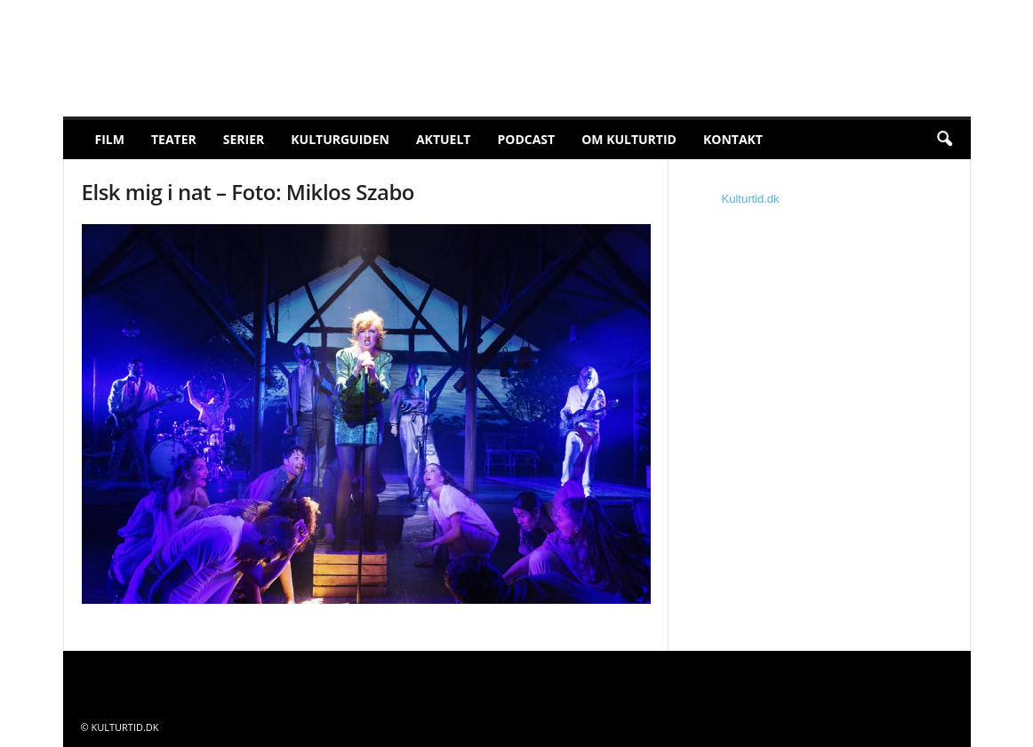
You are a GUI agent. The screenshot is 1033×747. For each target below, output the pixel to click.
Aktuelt (443, 139)
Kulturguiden (340, 139)
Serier (244, 139)
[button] (944, 139)
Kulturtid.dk (751, 198)
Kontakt (733, 139)
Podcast (526, 139)
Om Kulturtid (629, 139)
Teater (173, 139)
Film (109, 139)
